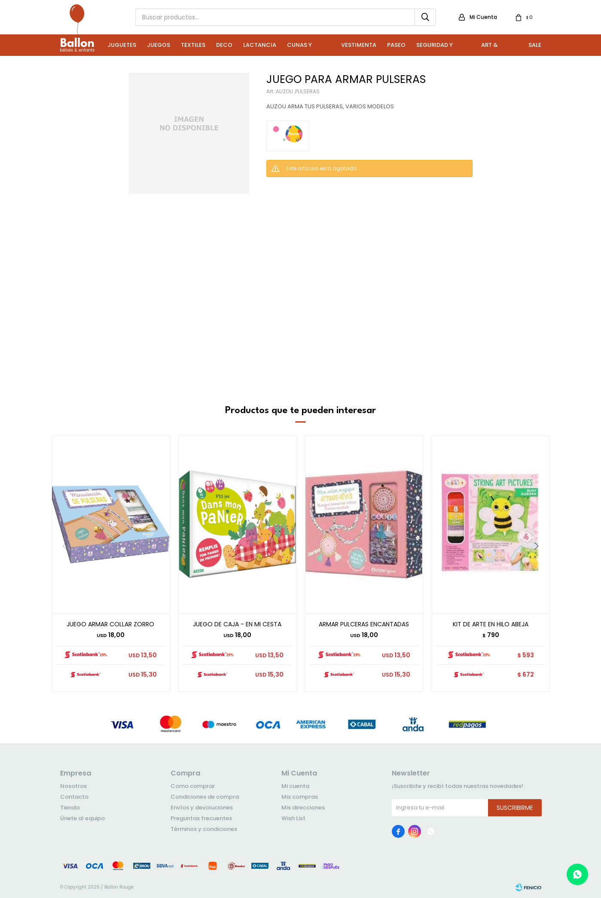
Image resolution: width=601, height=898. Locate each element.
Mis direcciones (303, 807)
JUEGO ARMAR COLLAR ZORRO (110, 624)
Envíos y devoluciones (202, 807)
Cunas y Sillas (299, 48)
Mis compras (299, 797)
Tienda (69, 807)
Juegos (158, 45)
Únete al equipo (82, 818)
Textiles (193, 45)
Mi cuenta (295, 786)
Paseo (396, 45)
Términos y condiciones (204, 829)
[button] (540, 563)
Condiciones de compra (205, 797)
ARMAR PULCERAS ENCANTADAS (364, 624)
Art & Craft (490, 48)
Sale (534, 45)
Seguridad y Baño (434, 48)
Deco (224, 45)
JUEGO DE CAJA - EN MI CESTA (237, 624)
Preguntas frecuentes (201, 818)
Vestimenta (358, 45)
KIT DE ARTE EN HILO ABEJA (490, 624)
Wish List (293, 818)
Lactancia (259, 45)
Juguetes (121, 45)
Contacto (74, 797)
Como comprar (193, 786)
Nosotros (73, 786)
